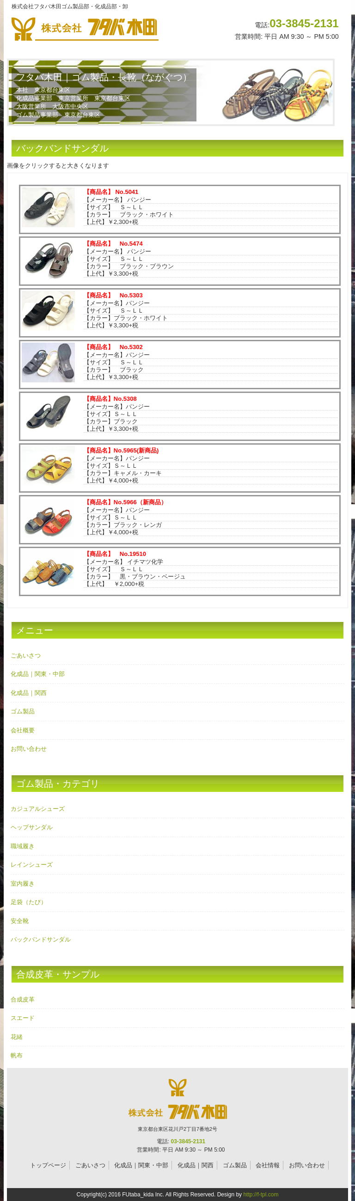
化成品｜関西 (29, 692)
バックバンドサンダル (41, 939)
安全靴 (20, 920)
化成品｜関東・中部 (38, 673)
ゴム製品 (23, 711)
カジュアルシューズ (38, 808)
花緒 (17, 1036)
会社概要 (23, 730)
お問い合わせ (29, 748)
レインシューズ (32, 864)
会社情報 (268, 1165)
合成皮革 (23, 999)
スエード (23, 1017)
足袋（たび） (29, 902)
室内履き (23, 883)
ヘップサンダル (32, 827)
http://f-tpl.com (260, 1194)
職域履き (23, 846)
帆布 (17, 1055)
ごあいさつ (26, 655)
